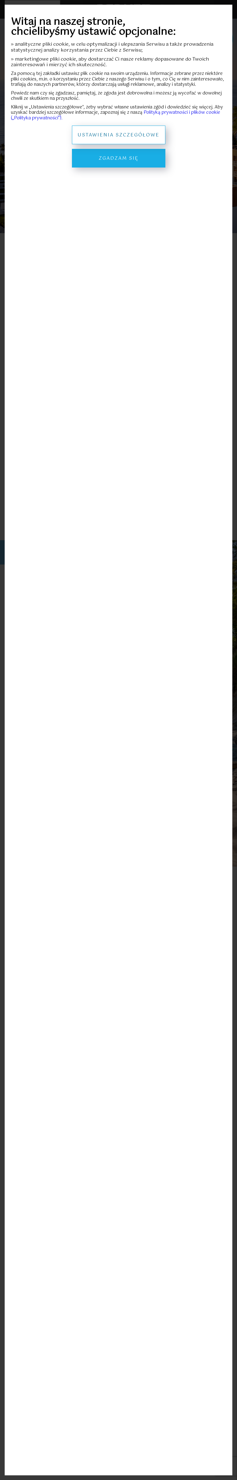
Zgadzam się (118, 158)
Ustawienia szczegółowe (118, 135)
